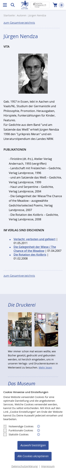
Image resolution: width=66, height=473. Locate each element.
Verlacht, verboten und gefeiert (34, 239)
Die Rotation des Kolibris (30, 255)
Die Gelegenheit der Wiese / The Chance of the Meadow (35, 249)
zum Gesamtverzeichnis (19, 23)
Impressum (48, 466)
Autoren (21, 15)
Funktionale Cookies (18, 430)
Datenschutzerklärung (24, 466)
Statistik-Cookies (16, 434)
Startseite (9, 15)
